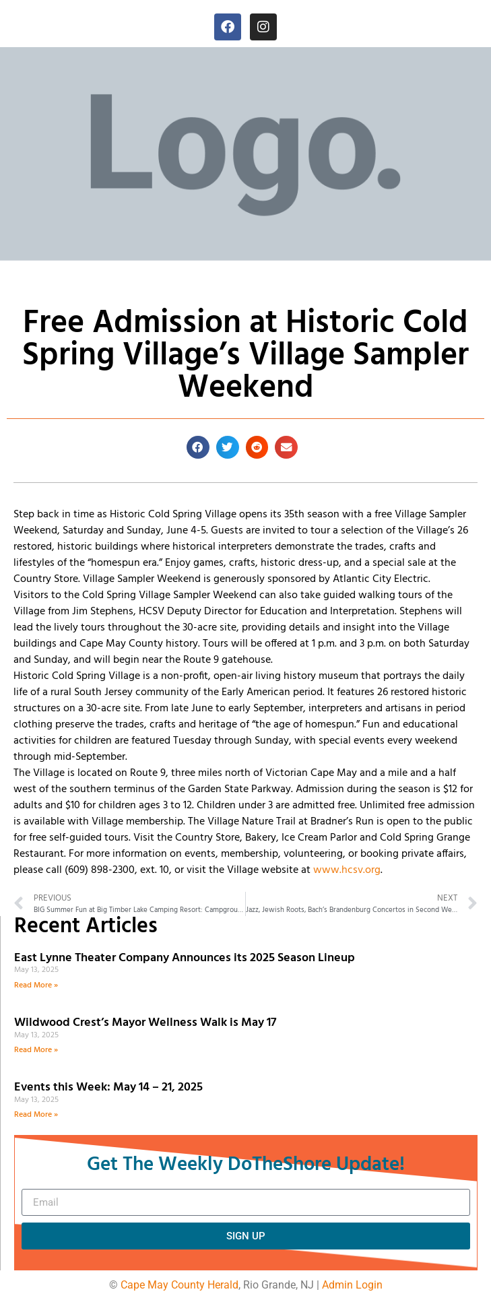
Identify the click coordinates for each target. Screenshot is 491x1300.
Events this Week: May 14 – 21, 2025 (108, 1087)
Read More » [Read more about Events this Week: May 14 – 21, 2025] (36, 1115)
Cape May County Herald (179, 1284)
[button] (198, 447)
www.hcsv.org (347, 870)
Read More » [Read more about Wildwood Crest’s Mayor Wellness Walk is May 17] (36, 1050)
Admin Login (352, 1284)
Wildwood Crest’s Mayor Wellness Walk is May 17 (148, 1023)
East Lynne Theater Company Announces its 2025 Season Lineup (186, 958)
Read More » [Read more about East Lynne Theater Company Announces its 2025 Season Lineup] (36, 985)
